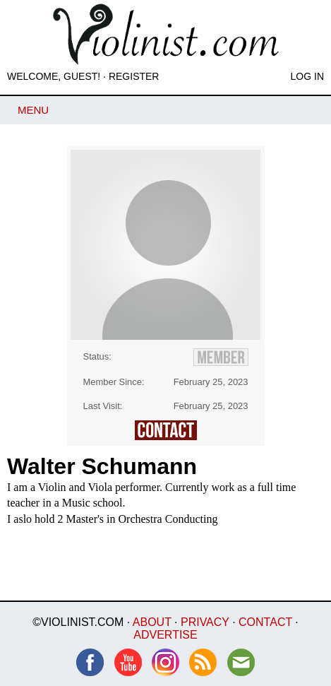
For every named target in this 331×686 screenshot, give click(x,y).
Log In (307, 76)
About (152, 622)
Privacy (205, 622)
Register (134, 76)
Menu (33, 110)
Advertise (165, 635)
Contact (265, 622)
